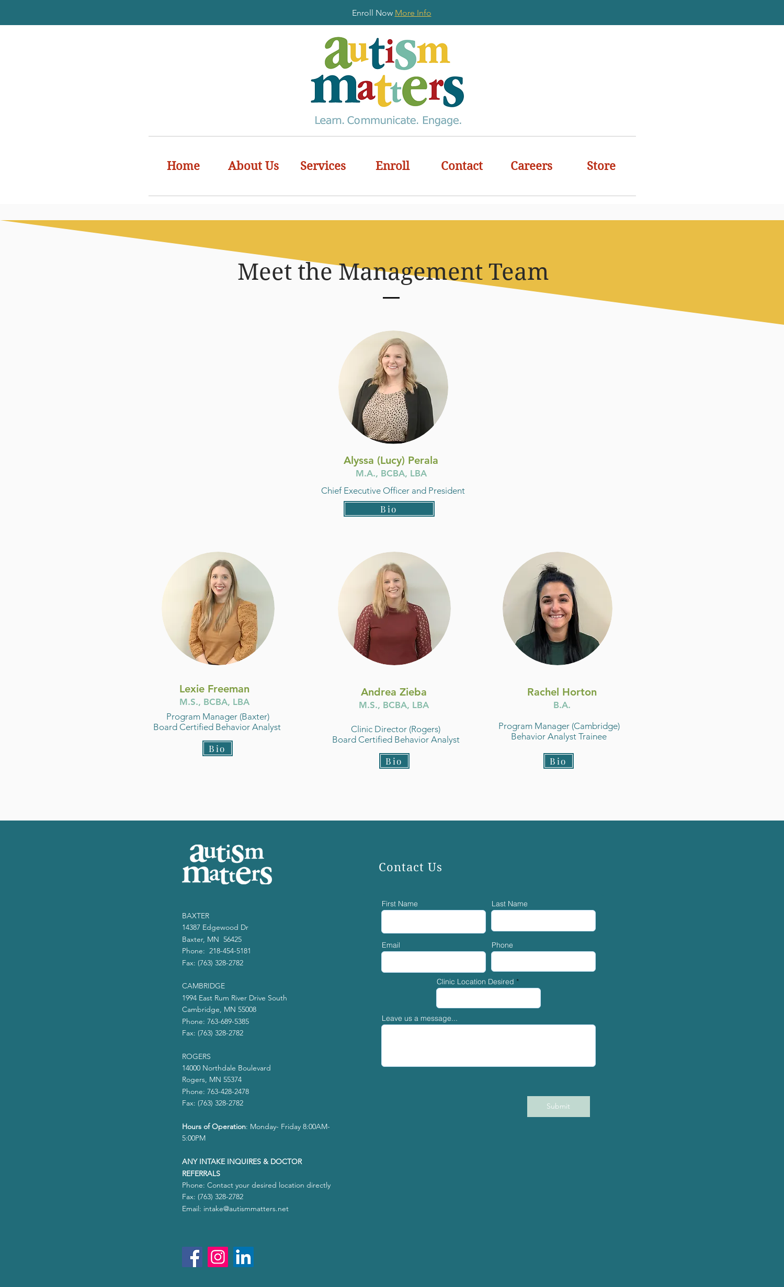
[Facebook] (192, 1257)
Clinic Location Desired (475, 981)
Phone (502, 945)
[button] (253, 166)
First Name (400, 903)
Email (391, 945)
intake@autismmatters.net (246, 1208)
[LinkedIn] (243, 1257)
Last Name (510, 903)
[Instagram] (218, 1257)
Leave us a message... (420, 1018)
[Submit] (558, 1106)
